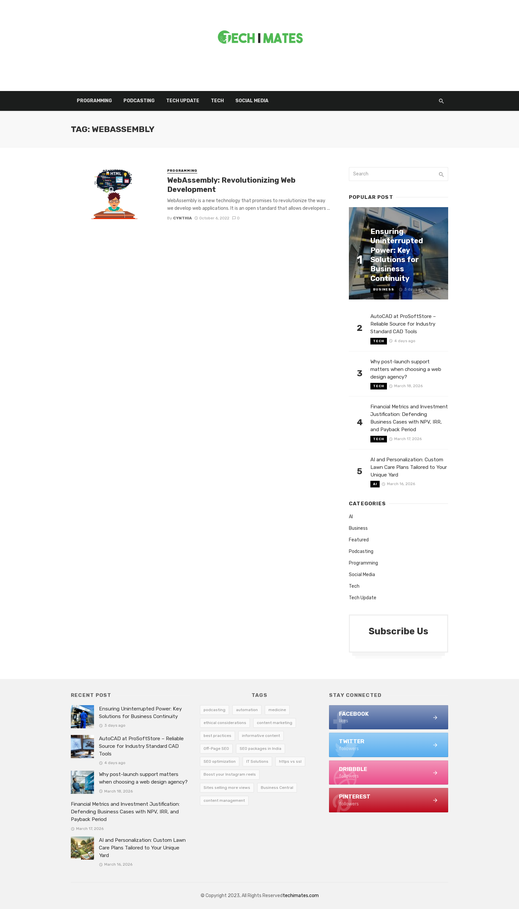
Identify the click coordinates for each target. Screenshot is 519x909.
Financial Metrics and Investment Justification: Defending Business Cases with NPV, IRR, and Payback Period (409, 418)
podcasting (214, 709)
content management (224, 800)
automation (247, 709)
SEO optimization (220, 761)
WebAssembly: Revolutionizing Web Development (231, 185)
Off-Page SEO (216, 748)
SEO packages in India (260, 748)
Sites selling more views (227, 787)
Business (383, 290)
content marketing (274, 722)
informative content (261, 735)
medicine (277, 709)
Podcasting (139, 101)
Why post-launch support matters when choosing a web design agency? (405, 369)
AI (375, 484)
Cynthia (182, 218)
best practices (217, 735)
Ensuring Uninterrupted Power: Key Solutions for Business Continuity (396, 255)
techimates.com (301, 895)
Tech (217, 101)
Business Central (277, 787)
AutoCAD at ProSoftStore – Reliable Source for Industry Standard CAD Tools (403, 324)
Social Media (251, 101)
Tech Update (182, 101)
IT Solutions (257, 761)
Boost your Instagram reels (230, 774)
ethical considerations (225, 722)
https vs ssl (290, 761)
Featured (359, 540)
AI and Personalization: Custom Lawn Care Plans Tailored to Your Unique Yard (408, 467)
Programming (94, 101)
